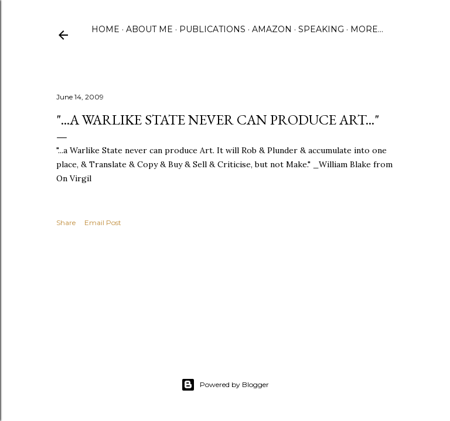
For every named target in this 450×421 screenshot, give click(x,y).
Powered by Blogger (225, 385)
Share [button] (66, 222)
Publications (212, 29)
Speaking (321, 29)
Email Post (102, 222)
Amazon (272, 29)
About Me (149, 29)
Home (105, 29)
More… (366, 29)
